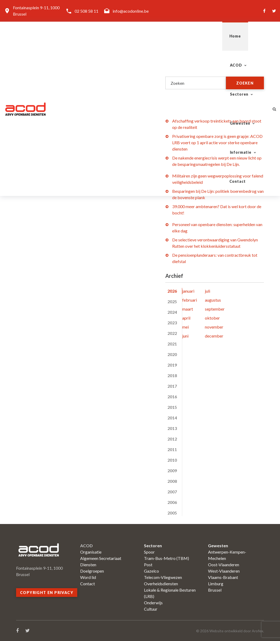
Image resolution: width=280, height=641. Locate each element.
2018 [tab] (172, 375)
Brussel (214, 589)
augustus (213, 299)
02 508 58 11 (86, 10)
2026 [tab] (172, 290)
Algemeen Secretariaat (100, 558)
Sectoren (128, 36)
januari (188, 290)
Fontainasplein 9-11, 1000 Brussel (36, 10)
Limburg (215, 583)
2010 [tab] (172, 459)
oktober (212, 317)
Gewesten (168, 36)
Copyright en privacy (46, 592)
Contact (249, 36)
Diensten (88, 564)
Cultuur (150, 608)
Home (66, 36)
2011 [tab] (172, 449)
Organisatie (91, 551)
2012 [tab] (172, 438)
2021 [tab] (172, 343)
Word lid (88, 577)
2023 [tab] (172, 322)
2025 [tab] (172, 301)
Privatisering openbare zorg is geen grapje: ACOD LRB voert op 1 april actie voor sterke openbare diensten (217, 142)
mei (185, 326)
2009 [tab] (172, 470)
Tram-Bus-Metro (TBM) (166, 558)
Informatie (210, 36)
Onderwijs (153, 602)
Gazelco (151, 570)
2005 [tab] (172, 512)
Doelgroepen (92, 570)
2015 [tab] (172, 407)
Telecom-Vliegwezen (163, 577)
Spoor (149, 551)
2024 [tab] (172, 312)
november (214, 326)
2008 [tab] (172, 481)
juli (207, 290)
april (186, 317)
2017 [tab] (172, 386)
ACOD (93, 36)
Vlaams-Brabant (223, 577)
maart (187, 308)
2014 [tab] (172, 417)
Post (148, 564)
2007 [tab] (172, 491)
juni (185, 335)
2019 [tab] (172, 364)
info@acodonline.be (131, 10)
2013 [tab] (172, 428)
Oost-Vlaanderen (223, 564)
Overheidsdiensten (161, 583)
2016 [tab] (172, 396)
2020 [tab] (172, 354)
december (214, 335)
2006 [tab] (172, 502)
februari (189, 299)
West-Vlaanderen (224, 570)
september (215, 308)
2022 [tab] (172, 333)
